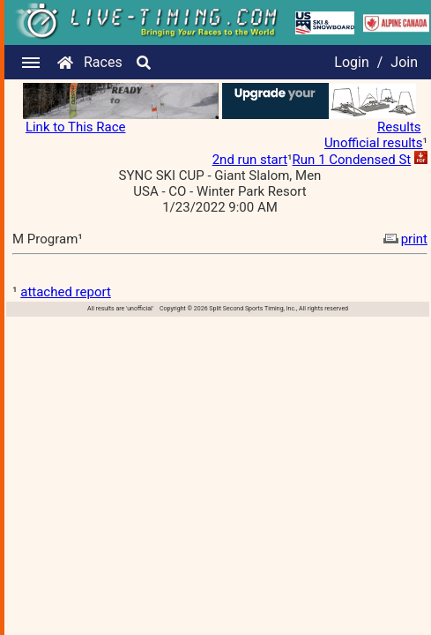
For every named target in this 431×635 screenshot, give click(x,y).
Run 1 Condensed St (352, 160)
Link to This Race (76, 127)
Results (399, 127)
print (403, 239)
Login (351, 62)
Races (103, 62)
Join (404, 62)
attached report (65, 292)
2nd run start (249, 160)
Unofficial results (373, 143)
